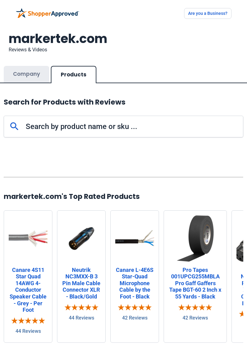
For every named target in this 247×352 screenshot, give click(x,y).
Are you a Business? (207, 13)
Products (73, 74)
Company (26, 74)
